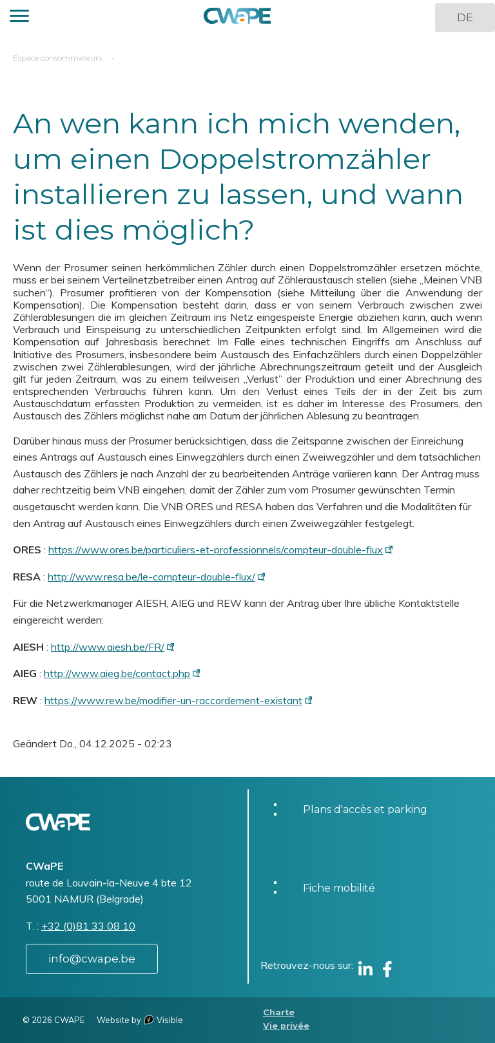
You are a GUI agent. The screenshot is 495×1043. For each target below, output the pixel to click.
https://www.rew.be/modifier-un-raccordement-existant (173, 700)
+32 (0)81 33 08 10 (88, 925)
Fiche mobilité (339, 888)
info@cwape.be (91, 958)
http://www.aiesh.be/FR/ (107, 646)
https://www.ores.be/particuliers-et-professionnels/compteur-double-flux (215, 549)
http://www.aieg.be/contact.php (117, 673)
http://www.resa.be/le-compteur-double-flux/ (151, 576)
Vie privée (286, 1026)
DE (465, 17)
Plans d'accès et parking (365, 809)
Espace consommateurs (57, 57)
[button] (19, 17)
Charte (279, 1012)
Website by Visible (140, 1020)
